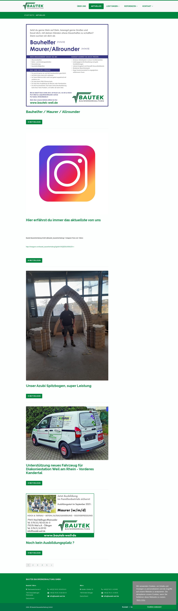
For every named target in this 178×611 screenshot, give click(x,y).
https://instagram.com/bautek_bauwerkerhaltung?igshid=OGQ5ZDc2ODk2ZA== (50, 247)
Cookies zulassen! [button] (154, 607)
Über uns (81, 6)
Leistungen (112, 6)
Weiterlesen (34, 122)
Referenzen (130, 6)
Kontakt (147, 6)
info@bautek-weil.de (57, 596)
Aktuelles (96, 6)
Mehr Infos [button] (141, 600)
